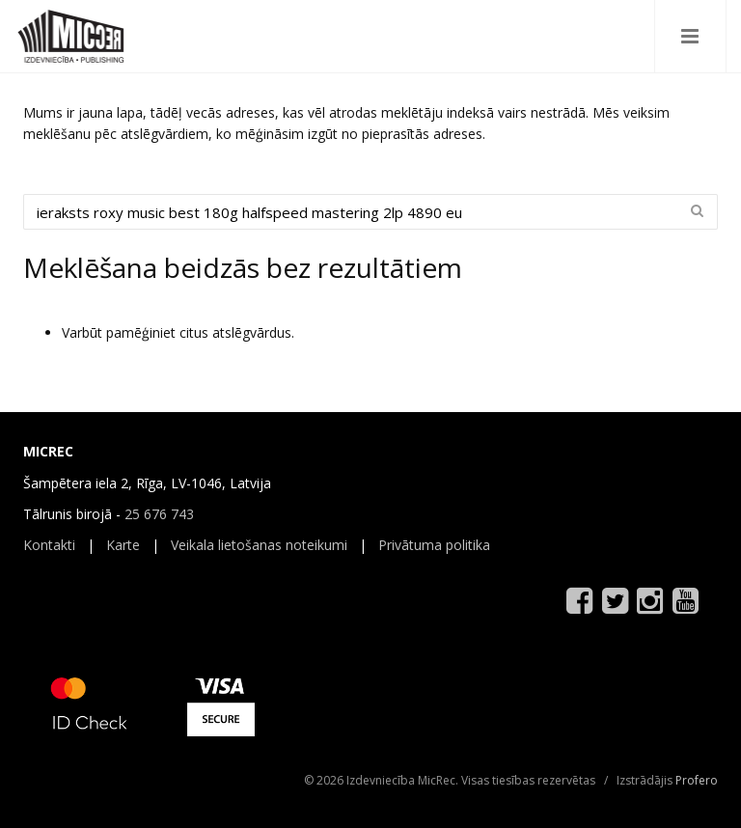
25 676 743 (159, 514)
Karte (123, 545)
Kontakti (49, 545)
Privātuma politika (434, 545)
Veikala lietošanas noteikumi (259, 545)
